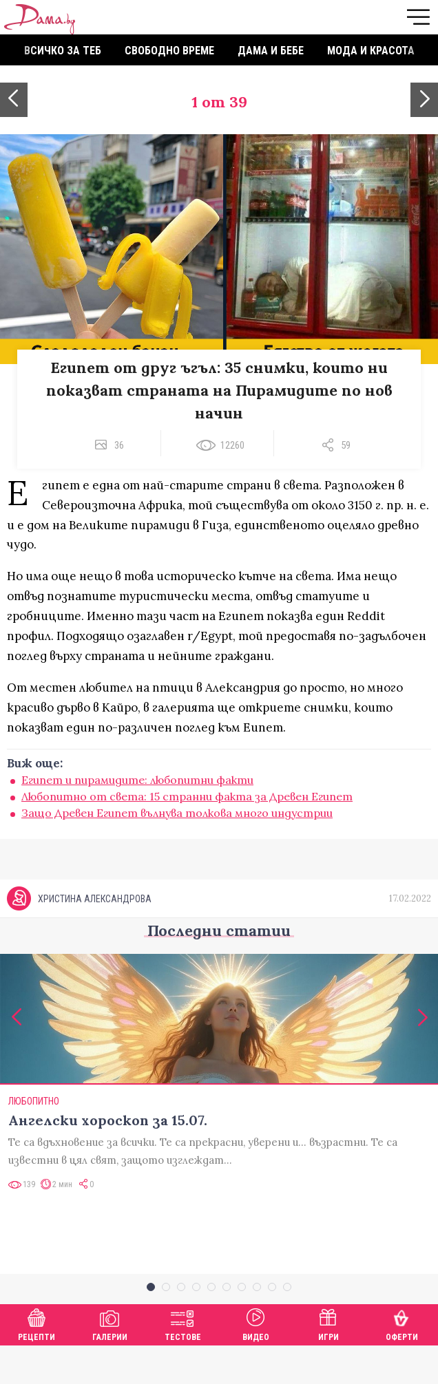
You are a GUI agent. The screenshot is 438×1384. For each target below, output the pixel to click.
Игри (328, 1361)
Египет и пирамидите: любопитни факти (137, 780)
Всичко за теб (62, 50)
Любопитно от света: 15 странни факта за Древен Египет (187, 796)
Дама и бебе (271, 50)
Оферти (402, 1361)
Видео (255, 1361)
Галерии (109, 1361)
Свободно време (169, 50)
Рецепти (36, 1361)
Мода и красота (371, 50)
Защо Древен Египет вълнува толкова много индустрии (177, 813)
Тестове (183, 1361)
